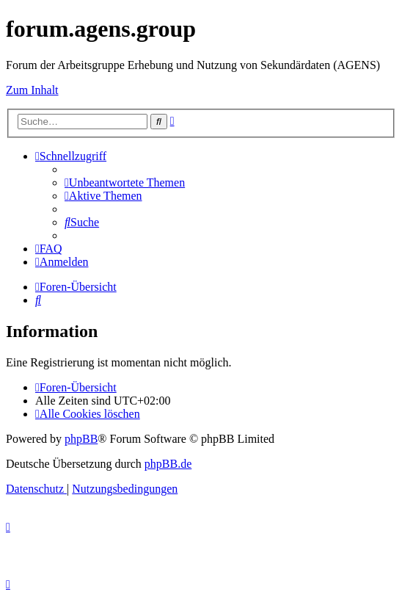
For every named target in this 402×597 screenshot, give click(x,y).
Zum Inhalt (32, 90)
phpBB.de (168, 463)
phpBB (81, 439)
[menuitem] (125, 182)
